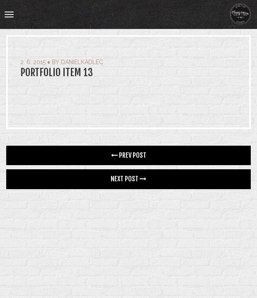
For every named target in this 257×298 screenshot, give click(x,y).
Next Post (128, 179)
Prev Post (128, 155)
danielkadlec (82, 62)
